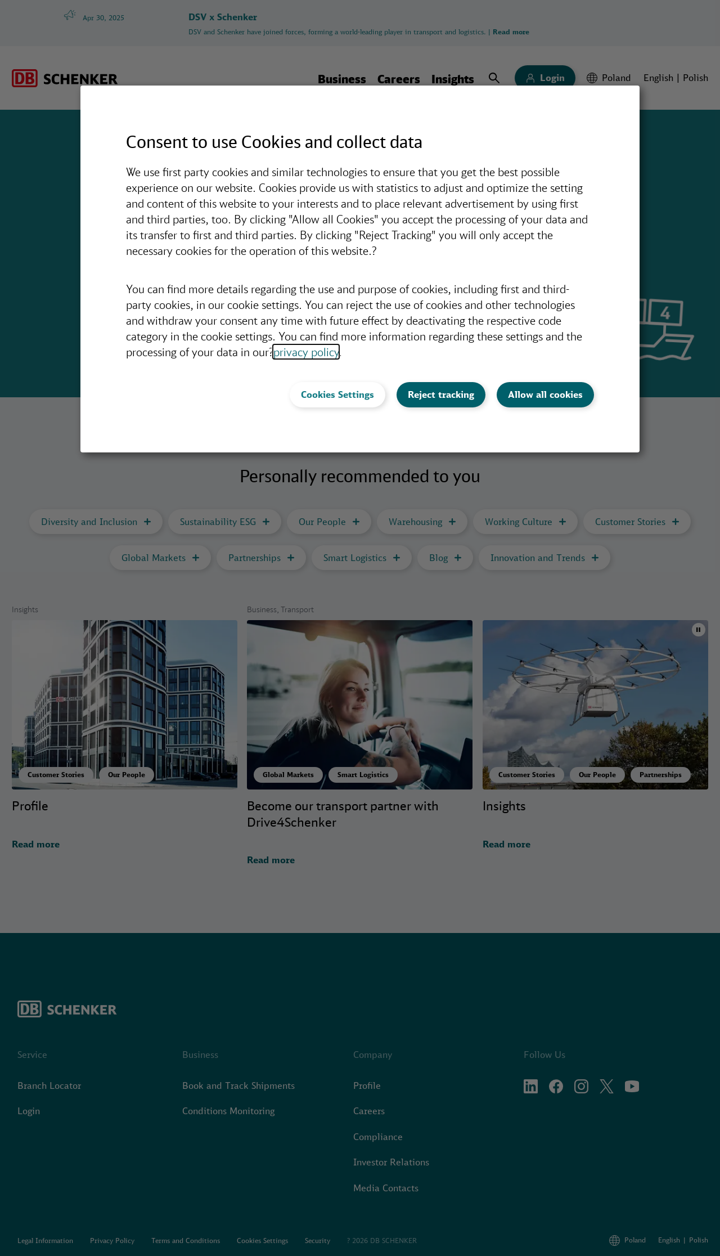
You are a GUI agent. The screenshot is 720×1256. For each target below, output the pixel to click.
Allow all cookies (545, 394)
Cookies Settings (337, 394)
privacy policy (306, 351)
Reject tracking (441, 394)
